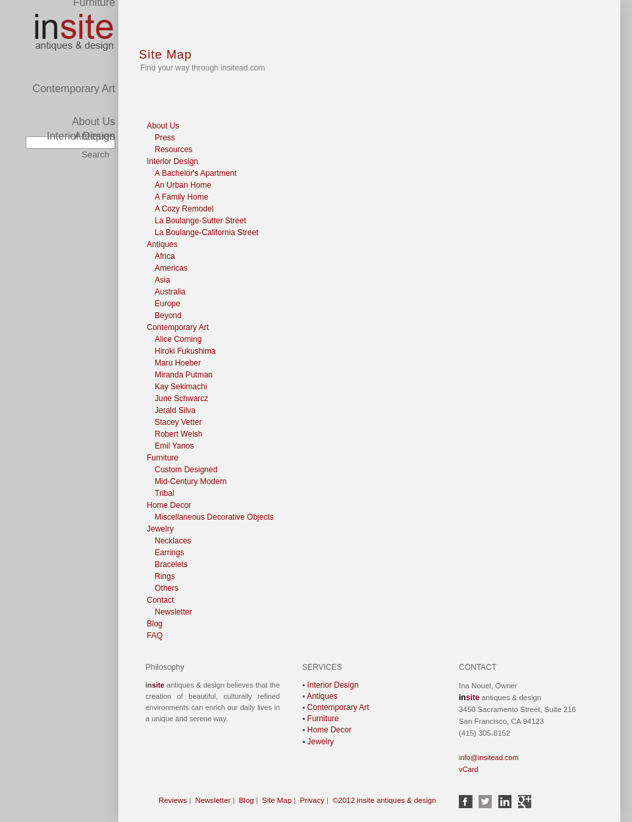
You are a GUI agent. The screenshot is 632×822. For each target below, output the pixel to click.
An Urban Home (183, 185)
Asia (162, 280)
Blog (155, 623)
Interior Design (81, 136)
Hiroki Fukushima (185, 351)
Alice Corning (178, 339)
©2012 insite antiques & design (384, 800)
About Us (93, 121)
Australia (170, 291)
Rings (165, 576)
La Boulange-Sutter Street (200, 220)
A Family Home (181, 197)
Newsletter (173, 611)
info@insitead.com (489, 757)
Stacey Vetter (178, 422)
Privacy (312, 800)
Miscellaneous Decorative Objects (214, 517)
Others (166, 588)
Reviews (173, 800)
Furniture (162, 457)
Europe (167, 303)
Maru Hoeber (178, 363)
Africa (165, 256)
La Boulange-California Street (206, 232)
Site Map (165, 54)
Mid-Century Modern (190, 481)
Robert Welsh (178, 434)
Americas (171, 268)
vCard (468, 769)
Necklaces (173, 540)
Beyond (168, 315)
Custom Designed (186, 469)
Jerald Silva (175, 410)
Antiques (94, 101)
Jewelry (160, 529)
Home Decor (169, 505)
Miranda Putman (184, 374)
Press (165, 137)
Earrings (169, 552)
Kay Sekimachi (181, 386)
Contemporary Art (74, 9)
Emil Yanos (174, 446)
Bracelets (171, 564)
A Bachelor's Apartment (195, 173)
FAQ (155, 635)
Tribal (164, 493)
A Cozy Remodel (184, 208)
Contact (160, 600)
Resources (173, 149)
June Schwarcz (181, 398)
